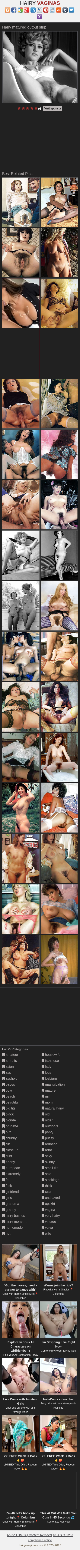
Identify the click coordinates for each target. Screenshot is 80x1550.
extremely (11, 1174)
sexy (47, 1156)
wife (46, 1233)
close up (10, 1150)
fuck (7, 1186)
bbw (7, 1090)
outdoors (50, 1126)
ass (6, 1072)
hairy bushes (13, 1215)
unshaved (51, 1198)
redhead (50, 1144)
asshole (9, 1078)
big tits (9, 1108)
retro (47, 1150)
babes (8, 1084)
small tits (50, 1168)
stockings (50, 1180)
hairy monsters (15, 1221)
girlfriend (10, 1192)
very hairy (51, 1215)
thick (47, 1186)
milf (46, 1096)
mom (47, 1102)
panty (48, 1132)
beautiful (10, 1102)
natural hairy (53, 1108)
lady (46, 1066)
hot (6, 1233)
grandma (10, 1204)
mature (49, 1090)
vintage (49, 1221)
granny (9, 1209)
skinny (48, 1162)
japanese (50, 1060)
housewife (51, 1054)
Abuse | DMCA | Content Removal (29, 1535)
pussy (48, 1138)
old (46, 1114)
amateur (10, 1054)
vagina (48, 1209)
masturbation (53, 1084)
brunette (10, 1126)
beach (8, 1096)
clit (6, 1144)
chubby (9, 1138)
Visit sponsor (52, 108)
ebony (8, 1162)
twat (46, 1192)
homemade (12, 1227)
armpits (9, 1060)
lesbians (50, 1078)
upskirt (48, 1204)
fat (5, 1180)
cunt (7, 1156)
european (11, 1168)
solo (46, 1174)
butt (6, 1132)
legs (46, 1072)
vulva (47, 1227)
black (8, 1114)
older (47, 1120)
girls (7, 1198)
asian (8, 1066)
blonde (9, 1120)
